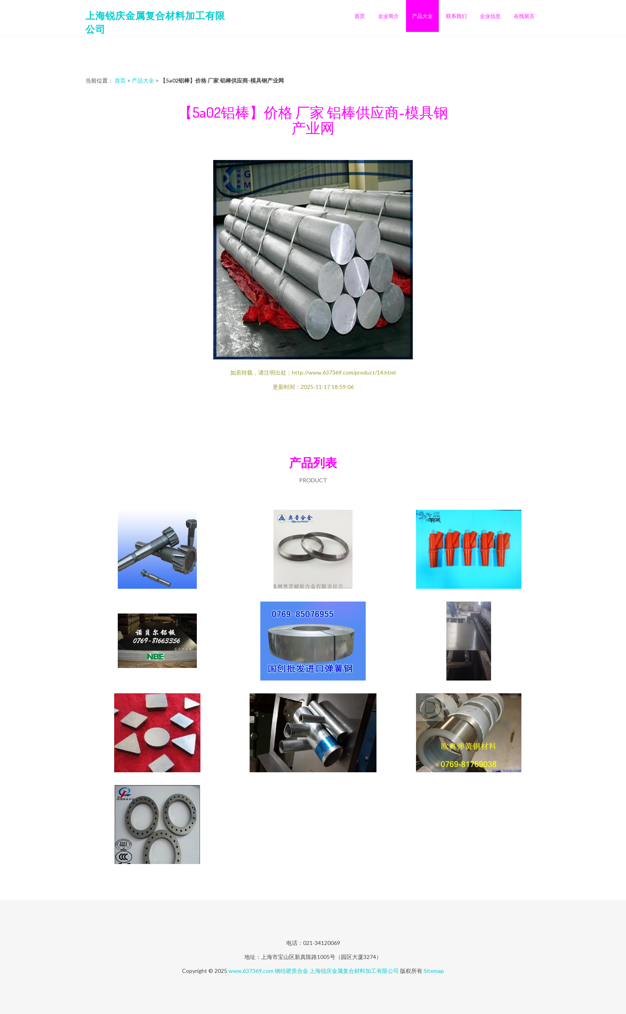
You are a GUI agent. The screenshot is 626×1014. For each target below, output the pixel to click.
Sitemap (434, 970)
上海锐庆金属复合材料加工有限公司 (354, 970)
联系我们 (456, 16)
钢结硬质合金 (291, 970)
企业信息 (490, 16)
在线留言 (524, 16)
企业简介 (388, 16)
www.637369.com (250, 970)
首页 (360, 16)
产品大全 (422, 16)
